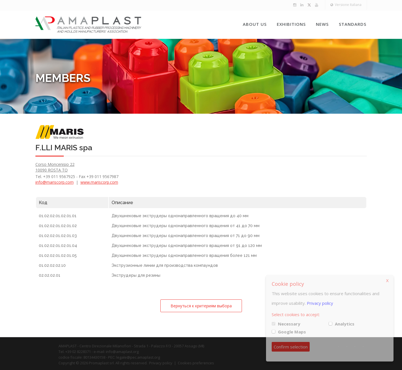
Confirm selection (291, 347)
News (322, 24)
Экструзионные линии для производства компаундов (165, 265)
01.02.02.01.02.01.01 (57, 215)
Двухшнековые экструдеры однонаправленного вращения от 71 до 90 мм (186, 235)
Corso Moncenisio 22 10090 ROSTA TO (55, 167)
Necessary (289, 324)
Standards (352, 24)
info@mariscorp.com (54, 182)
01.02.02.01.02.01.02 (58, 225)
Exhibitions (291, 24)
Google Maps (292, 332)
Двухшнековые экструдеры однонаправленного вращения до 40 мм (180, 215)
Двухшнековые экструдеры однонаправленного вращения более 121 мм (184, 255)
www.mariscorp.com (99, 182)
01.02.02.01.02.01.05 (58, 255)
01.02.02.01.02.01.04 (58, 245)
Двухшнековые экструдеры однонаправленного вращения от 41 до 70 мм (186, 225)
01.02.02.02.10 (52, 265)
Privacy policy (320, 303)
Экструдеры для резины (136, 275)
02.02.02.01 (49, 275)
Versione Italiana (345, 4)
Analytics (344, 324)
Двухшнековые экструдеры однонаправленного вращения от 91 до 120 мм (187, 245)
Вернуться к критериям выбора (201, 305)
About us (255, 24)
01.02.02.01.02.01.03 (58, 235)
